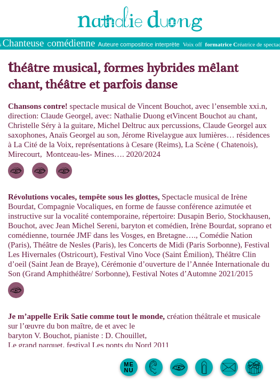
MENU (129, 367)
